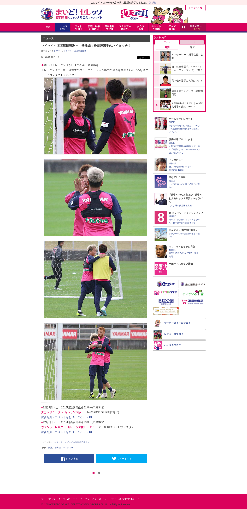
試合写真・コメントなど (58, 417)
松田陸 (58, 447)
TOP (48, 27)
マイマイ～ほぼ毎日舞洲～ (75, 51)
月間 (167, 47)
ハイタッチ (68, 447)
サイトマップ (48, 499)
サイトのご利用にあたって (125, 499)
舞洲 (50, 447)
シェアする (69, 458)
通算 (192, 47)
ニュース (192, 42)
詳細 (152, 2)
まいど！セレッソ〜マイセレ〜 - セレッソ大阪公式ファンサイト (71, 14)
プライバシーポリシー (97, 499)
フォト (167, 42)
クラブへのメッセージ (70, 499)
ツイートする (122, 458)
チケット (85, 417)
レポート (58, 51)
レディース (194, 8)
